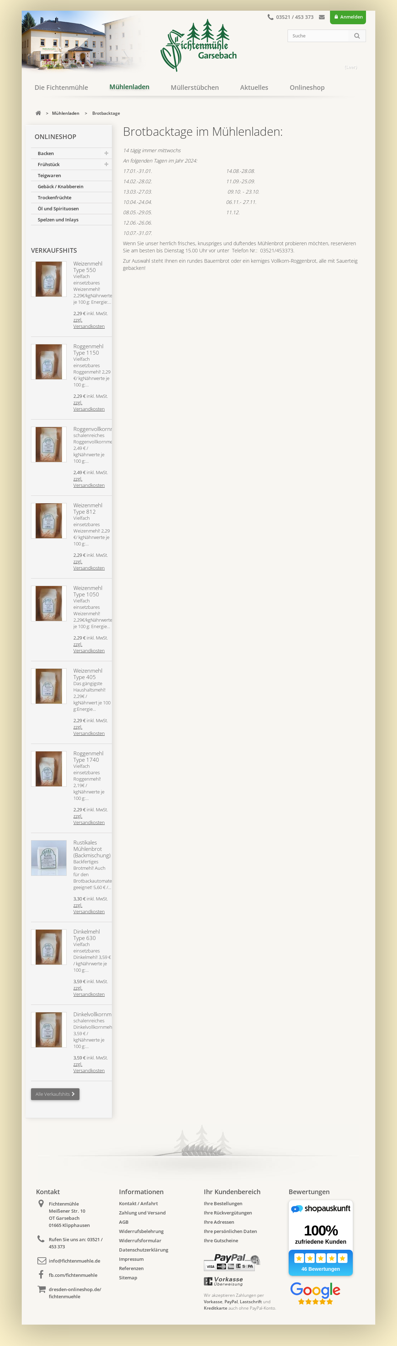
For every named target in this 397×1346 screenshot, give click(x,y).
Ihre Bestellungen (223, 1203)
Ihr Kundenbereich (232, 1191)
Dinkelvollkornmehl (96, 1014)
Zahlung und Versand (142, 1212)
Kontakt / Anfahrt (138, 1203)
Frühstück (49, 164)
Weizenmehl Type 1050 (87, 591)
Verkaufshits (54, 250)
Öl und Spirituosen (58, 208)
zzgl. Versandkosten (89, 323)
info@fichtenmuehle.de (74, 1261)
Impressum (131, 1259)
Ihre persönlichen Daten (230, 1231)
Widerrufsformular (140, 1240)
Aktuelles (254, 87)
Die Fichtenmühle (61, 87)
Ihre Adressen (219, 1222)
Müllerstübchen (195, 87)
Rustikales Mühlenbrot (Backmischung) (91, 849)
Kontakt (322, 18)
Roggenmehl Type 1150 (88, 349)
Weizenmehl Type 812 (87, 508)
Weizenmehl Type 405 (87, 673)
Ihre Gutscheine (221, 1240)
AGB (124, 1222)
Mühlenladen (129, 86)
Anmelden (351, 17)
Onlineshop (307, 87)
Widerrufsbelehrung (141, 1231)
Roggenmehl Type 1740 (88, 756)
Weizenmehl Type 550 (87, 266)
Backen (46, 153)
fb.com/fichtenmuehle (73, 1275)
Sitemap (128, 1277)
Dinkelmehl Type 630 (86, 934)
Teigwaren (49, 175)
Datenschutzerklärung (143, 1250)
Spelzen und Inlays (58, 219)
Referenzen (131, 1268)
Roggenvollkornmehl (97, 428)
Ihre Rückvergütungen (228, 1212)
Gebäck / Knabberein (60, 186)
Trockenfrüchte (54, 197)
